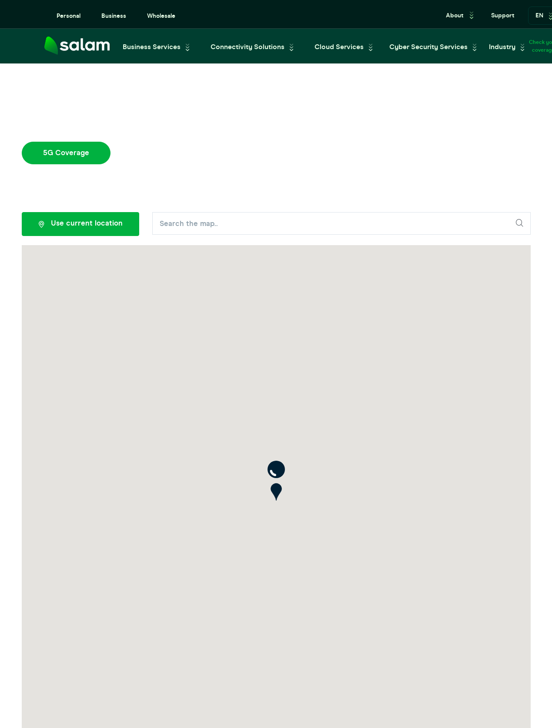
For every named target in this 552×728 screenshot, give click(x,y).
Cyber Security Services (428, 47)
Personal (68, 16)
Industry (502, 47)
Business (113, 16)
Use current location (80, 224)
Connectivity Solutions (247, 47)
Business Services (152, 47)
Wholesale (161, 16)
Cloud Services (339, 47)
